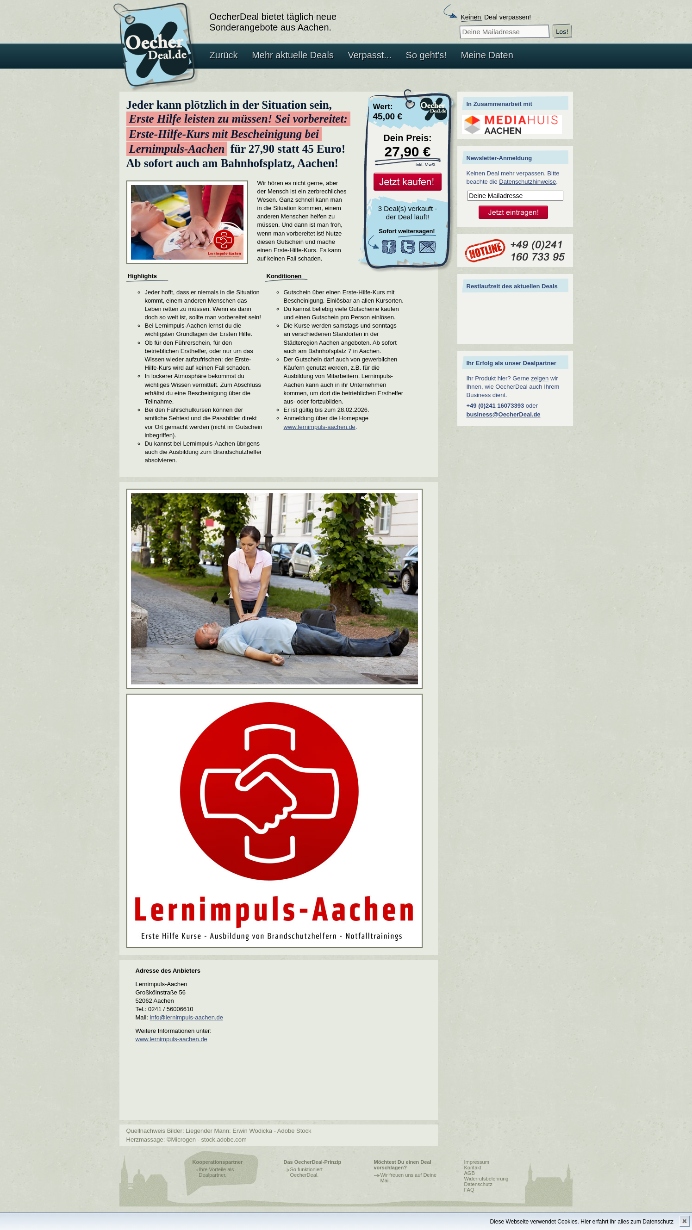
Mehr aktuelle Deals (293, 55)
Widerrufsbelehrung (486, 1178)
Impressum (476, 1162)
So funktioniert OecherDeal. (306, 1172)
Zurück (224, 55)
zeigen (540, 378)
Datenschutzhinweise (527, 181)
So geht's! (426, 55)
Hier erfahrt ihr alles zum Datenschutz (626, 1221)
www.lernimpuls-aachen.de (319, 426)
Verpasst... (370, 55)
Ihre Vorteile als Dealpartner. (216, 1172)
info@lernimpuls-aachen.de (186, 1017)
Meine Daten (487, 55)
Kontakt (472, 1167)
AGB (469, 1173)
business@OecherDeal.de (504, 414)
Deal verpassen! (496, 17)
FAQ (469, 1190)
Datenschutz (478, 1184)
